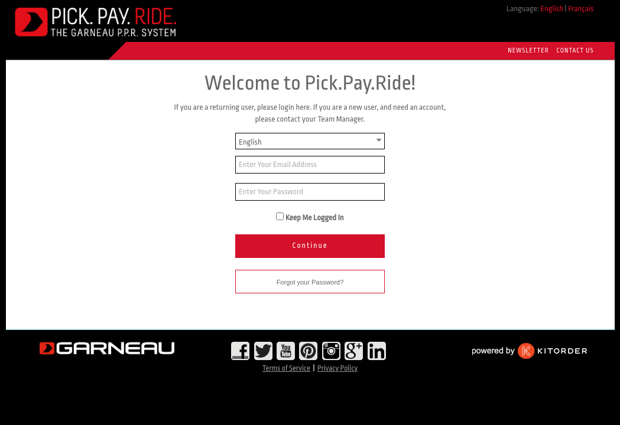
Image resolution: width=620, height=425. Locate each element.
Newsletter (528, 50)
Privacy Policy (337, 368)
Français (580, 8)
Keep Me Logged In (314, 217)
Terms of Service (286, 368)
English (551, 8)
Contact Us (575, 50)
